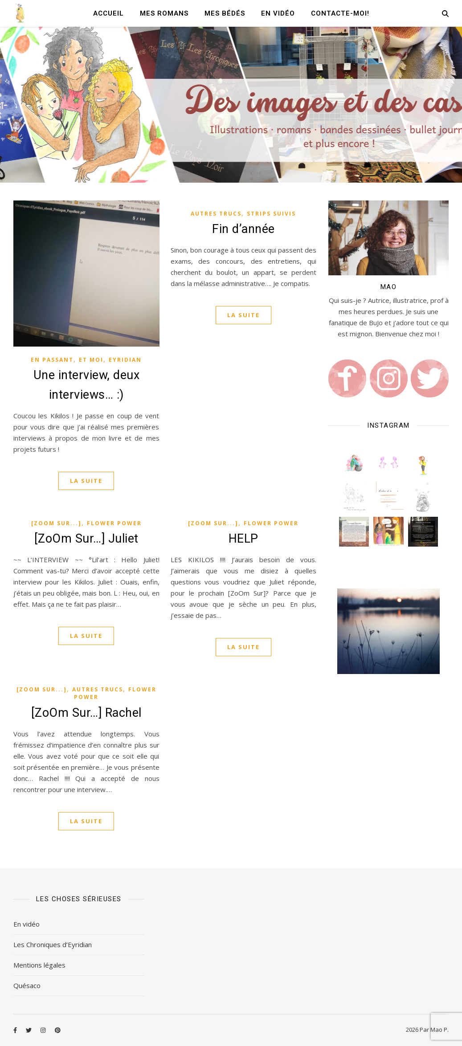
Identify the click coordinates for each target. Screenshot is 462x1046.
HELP (243, 538)
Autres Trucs (216, 213)
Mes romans (164, 13)
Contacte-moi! (340, 13)
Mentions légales (39, 964)
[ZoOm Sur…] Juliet (86, 538)
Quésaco (27, 985)
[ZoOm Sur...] (56, 523)
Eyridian (125, 360)
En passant (52, 360)
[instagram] (44, 1030)
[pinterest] (58, 1030)
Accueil (108, 13)
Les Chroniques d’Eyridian (52, 944)
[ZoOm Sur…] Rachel (86, 713)
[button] (354, 463)
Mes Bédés (224, 13)
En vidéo (278, 13)
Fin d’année (243, 229)
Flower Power (114, 523)
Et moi (91, 360)
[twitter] (29, 1030)
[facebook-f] (15, 1030)
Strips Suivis (271, 213)
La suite (86, 481)
